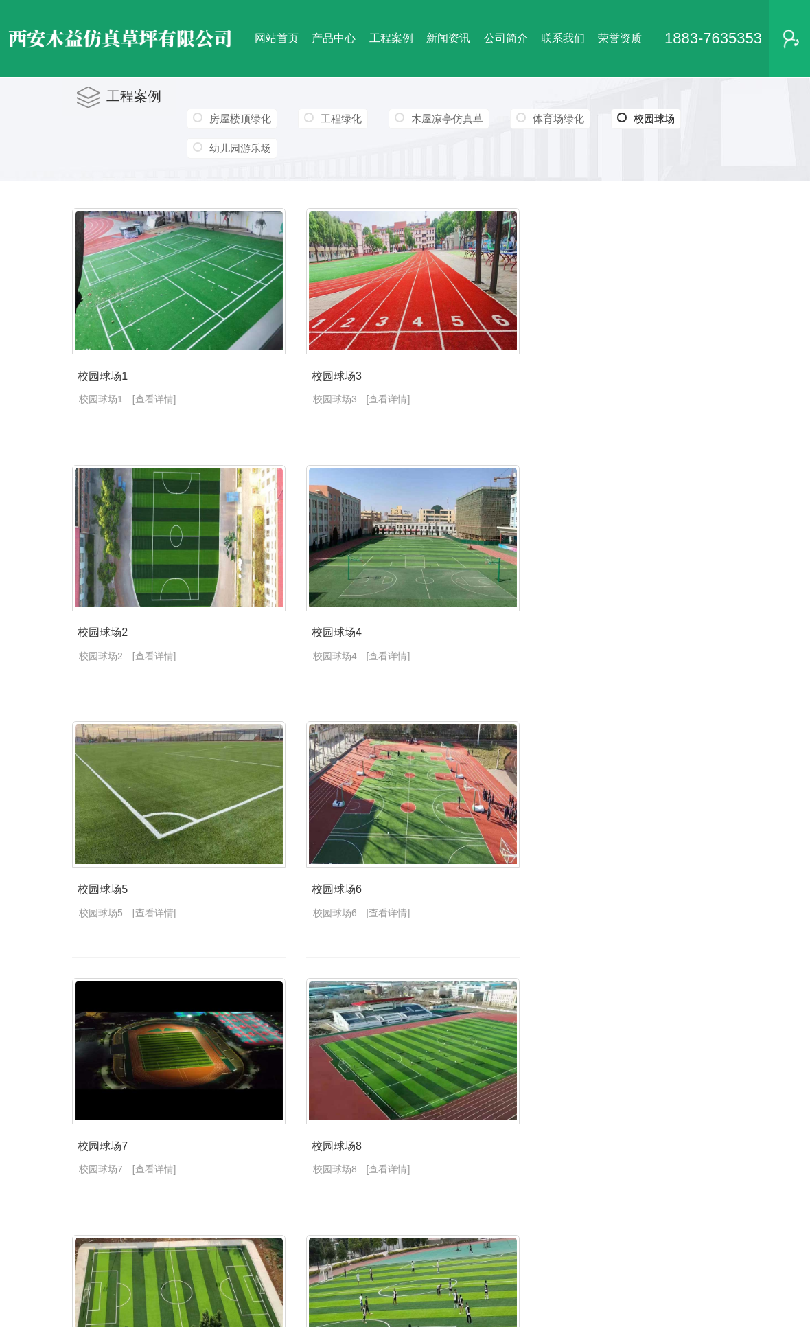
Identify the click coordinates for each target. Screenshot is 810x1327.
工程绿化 (342, 118)
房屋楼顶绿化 (240, 118)
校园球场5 (101, 901)
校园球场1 (101, 381)
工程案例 (391, 38)
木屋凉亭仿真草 (449, 118)
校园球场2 (101, 641)
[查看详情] (154, 403)
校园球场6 (346, 901)
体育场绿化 (561, 118)
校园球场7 (101, 1162)
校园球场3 (346, 381)
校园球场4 (346, 641)
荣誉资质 (620, 38)
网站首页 (277, 38)
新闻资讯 (448, 38)
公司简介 (506, 38)
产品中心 (334, 38)
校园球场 (650, 119)
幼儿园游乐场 (240, 148)
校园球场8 (346, 1162)
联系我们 (563, 38)
